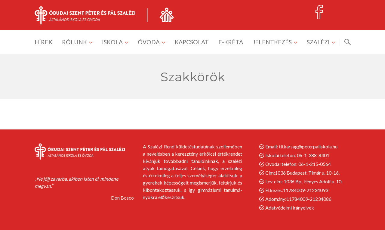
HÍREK (43, 42)
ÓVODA (149, 42)
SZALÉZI (318, 42)
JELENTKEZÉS (272, 42)
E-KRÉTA (230, 42)
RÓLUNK (74, 42)
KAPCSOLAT (192, 42)
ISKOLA (112, 42)
